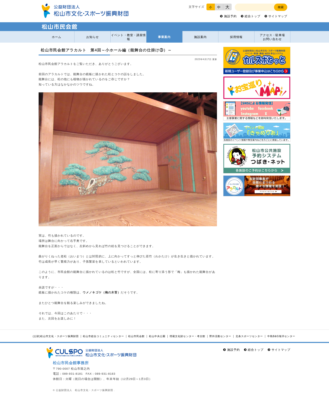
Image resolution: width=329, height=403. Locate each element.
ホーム (56, 37)
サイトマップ (277, 16)
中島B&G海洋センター (281, 336)
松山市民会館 (136, 336)
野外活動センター (220, 336)
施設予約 (230, 16)
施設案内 (200, 37)
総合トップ (252, 16)
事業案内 (164, 37)
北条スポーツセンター (249, 336)
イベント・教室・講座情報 (128, 37)
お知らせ (92, 37)
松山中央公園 (157, 336)
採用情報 (236, 37)
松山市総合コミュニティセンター (103, 336)
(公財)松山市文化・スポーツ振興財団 (56, 336)
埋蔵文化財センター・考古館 (187, 336)
